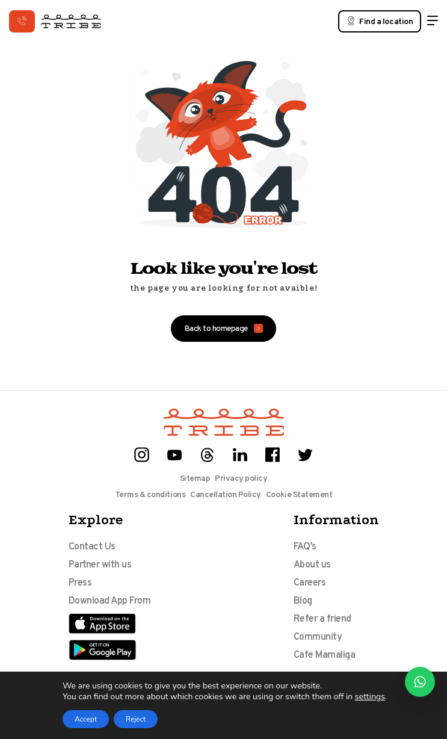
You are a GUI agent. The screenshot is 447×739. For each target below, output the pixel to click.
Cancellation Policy (225, 495)
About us (312, 565)
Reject (136, 719)
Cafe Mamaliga (325, 655)
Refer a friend (322, 619)
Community (318, 637)
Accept (86, 719)
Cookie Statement (299, 495)
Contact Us (92, 547)
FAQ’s (305, 547)
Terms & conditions (150, 495)
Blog (303, 601)
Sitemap (195, 479)
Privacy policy (241, 479)
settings (370, 696)
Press (80, 583)
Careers (310, 583)
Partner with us (100, 565)
